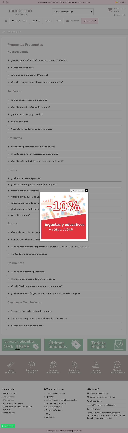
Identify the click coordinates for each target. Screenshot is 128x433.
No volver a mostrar (79, 191)
